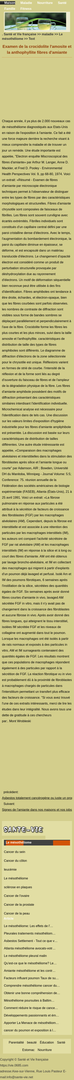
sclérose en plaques (18, 887)
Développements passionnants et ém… (31, 1015)
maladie (48, 34)
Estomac (28, 1050)
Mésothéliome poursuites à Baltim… (29, 1000)
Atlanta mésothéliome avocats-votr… (29, 948)
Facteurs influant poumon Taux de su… (31, 978)
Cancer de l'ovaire (16, 895)
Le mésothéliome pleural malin (26, 955)
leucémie (10, 869)
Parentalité (16, 1042)
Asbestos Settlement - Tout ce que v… (31, 941)
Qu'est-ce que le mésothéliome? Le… (30, 963)
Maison (9, 3)
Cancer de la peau (17, 913)
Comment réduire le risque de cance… (31, 1008)
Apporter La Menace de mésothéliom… (31, 1023)
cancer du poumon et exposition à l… (30, 1030)
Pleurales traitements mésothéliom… (29, 933)
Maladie (26, 3)
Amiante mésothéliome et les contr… (29, 970)
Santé (62, 3)
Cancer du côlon (15, 860)
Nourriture (45, 3)
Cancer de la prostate (19, 904)
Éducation (47, 1042)
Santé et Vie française (20, 34)
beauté (32, 1042)
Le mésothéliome (16, 878)
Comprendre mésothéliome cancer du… (32, 985)
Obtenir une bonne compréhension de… (32, 993)
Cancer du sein (14, 852)
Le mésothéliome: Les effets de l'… (28, 926)
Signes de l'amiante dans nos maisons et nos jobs (37, 809)
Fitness (26, 8)
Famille (9, 8)
